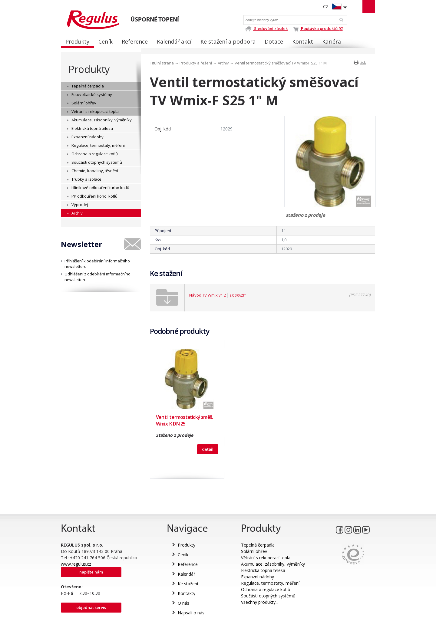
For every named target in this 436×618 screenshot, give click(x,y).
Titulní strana (162, 63)
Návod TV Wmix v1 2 (207, 295)
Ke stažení (188, 584)
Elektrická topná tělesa (263, 570)
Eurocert (353, 554)
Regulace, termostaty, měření (270, 583)
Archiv (223, 63)
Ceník (183, 554)
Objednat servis (91, 607)
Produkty (89, 69)
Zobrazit (238, 295)
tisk (363, 62)
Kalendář (186, 574)
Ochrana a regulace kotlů (265, 589)
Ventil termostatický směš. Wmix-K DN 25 (184, 420)
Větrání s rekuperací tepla (265, 557)
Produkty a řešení (196, 63)
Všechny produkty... (259, 602)
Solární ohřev (254, 551)
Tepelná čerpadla (258, 545)
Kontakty (186, 593)
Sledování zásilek (266, 28)
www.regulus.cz (76, 564)
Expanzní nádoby (257, 577)
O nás (183, 603)
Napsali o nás (191, 613)
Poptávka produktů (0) (318, 28)
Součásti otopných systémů (268, 596)
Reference (188, 564)
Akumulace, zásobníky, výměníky (273, 564)
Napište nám (91, 572)
